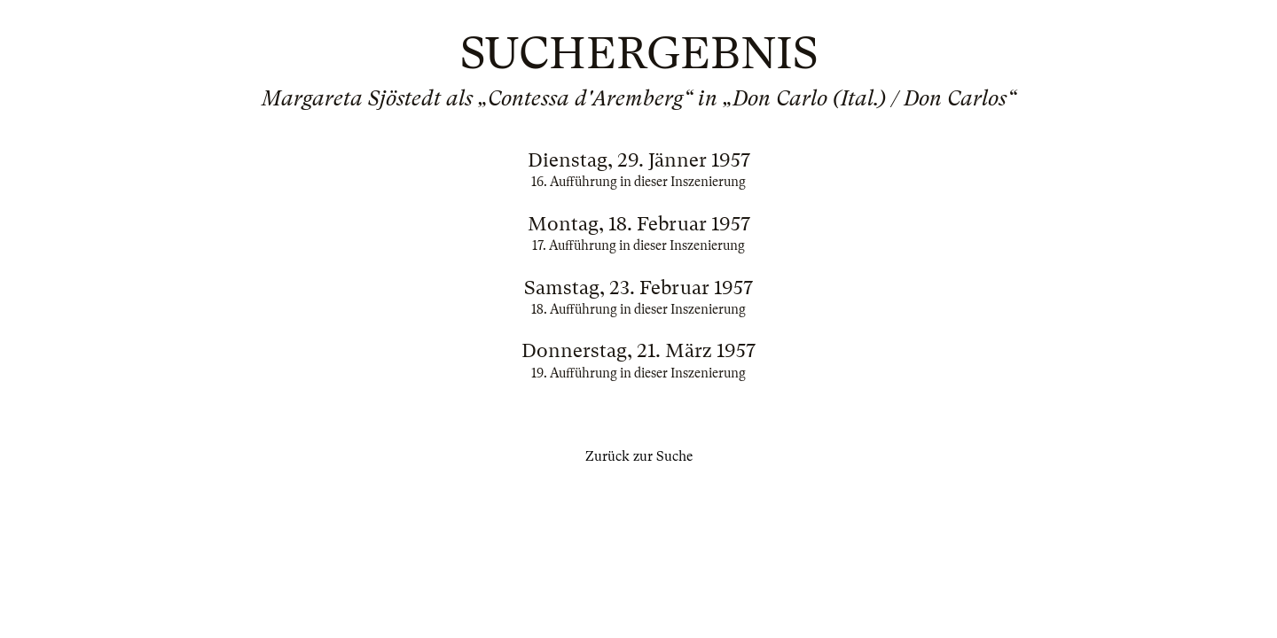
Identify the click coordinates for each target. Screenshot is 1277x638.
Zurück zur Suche (639, 456)
